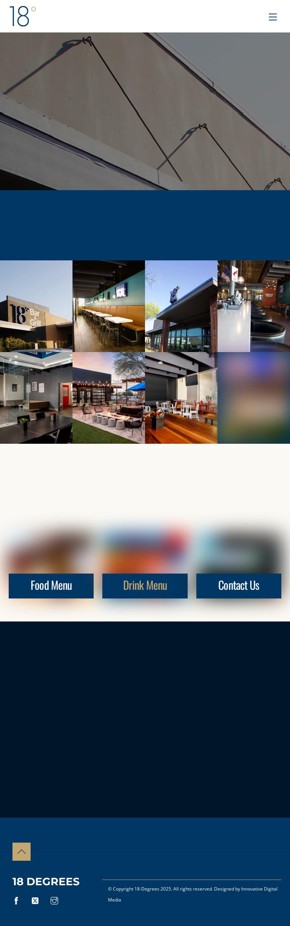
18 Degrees (46, 881)
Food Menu (51, 584)
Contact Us (238, 584)
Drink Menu (145, 584)
